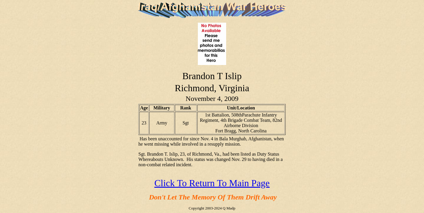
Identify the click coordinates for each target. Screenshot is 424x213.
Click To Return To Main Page (212, 183)
